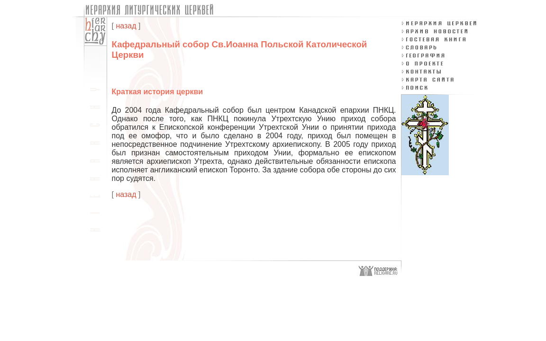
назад (126, 26)
